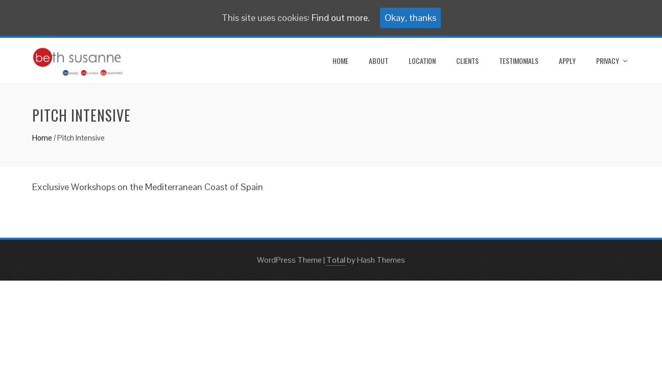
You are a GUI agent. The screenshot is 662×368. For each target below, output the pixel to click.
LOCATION (422, 60)
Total (335, 260)
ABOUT (378, 60)
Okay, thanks (410, 18)
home (340, 60)
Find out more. (341, 18)
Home (42, 138)
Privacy (607, 60)
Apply (567, 60)
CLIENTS (467, 60)
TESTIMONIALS (518, 60)
